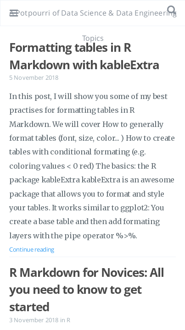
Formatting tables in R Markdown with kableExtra (84, 56)
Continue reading (31, 249)
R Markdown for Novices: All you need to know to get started (86, 289)
